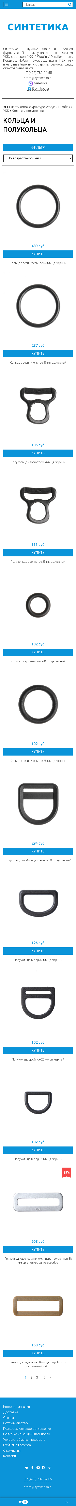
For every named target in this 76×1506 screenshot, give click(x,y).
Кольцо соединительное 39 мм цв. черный (38, 362)
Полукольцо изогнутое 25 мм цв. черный (38, 561)
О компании (11, 1450)
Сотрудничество (15, 1423)
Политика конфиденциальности (26, 1434)
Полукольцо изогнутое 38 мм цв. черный (38, 462)
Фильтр (38, 147)
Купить (38, 254)
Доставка (10, 1412)
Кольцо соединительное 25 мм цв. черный (38, 760)
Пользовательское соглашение (27, 1429)
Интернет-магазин (16, 1407)
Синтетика (38, 83)
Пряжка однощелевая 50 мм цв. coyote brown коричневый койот (38, 1364)
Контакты (10, 1456)
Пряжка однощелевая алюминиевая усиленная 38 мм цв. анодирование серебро (38, 1260)
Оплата (8, 1418)
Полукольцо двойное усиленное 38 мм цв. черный (38, 860)
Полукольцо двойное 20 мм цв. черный (38, 1059)
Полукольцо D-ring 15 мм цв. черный (38, 1159)
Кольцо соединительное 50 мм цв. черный (38, 263)
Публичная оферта (17, 1445)
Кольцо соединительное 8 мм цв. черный (38, 661)
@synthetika (38, 89)
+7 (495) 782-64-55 (38, 73)
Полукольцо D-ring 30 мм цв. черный (38, 960)
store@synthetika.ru (38, 78)
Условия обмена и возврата (24, 1440)
